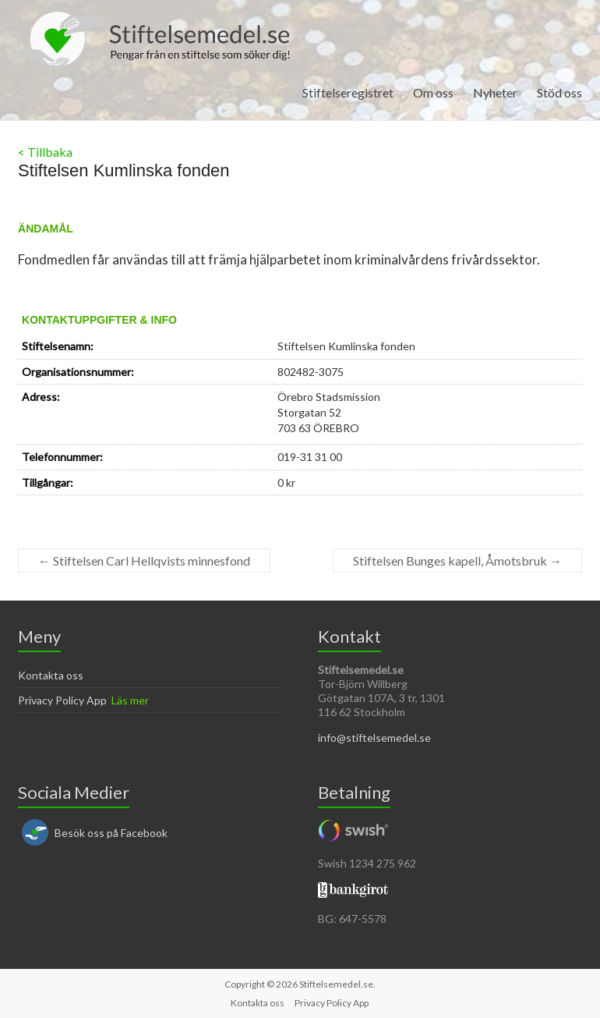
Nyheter (495, 92)
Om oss (433, 92)
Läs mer (130, 700)
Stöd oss (559, 92)
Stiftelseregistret (348, 92)
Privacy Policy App (62, 700)
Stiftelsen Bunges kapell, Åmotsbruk (457, 560)
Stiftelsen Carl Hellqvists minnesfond (144, 560)
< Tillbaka (45, 151)
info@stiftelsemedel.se (374, 737)
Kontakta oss (50, 675)
